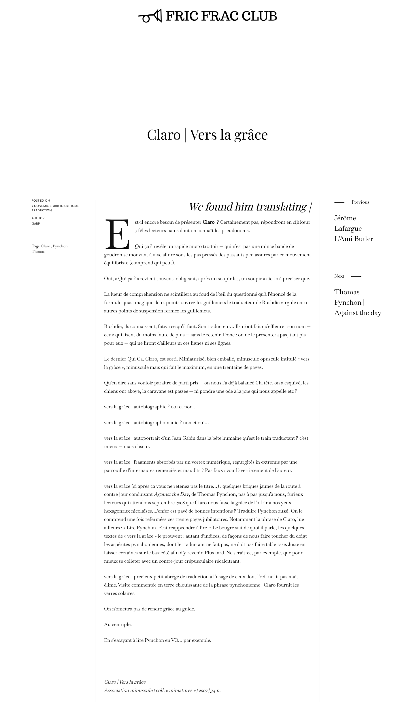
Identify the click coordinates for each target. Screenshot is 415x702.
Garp (36, 223)
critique (71, 206)
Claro (45, 246)
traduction (42, 210)
